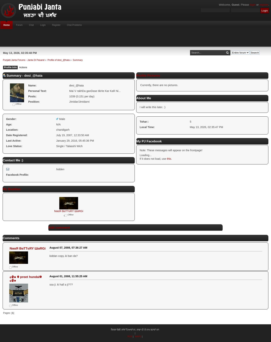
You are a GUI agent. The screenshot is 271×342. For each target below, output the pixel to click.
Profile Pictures (148, 75)
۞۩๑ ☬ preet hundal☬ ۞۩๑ (26, 278)
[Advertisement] (135, 37)
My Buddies (12, 189)
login (253, 4)
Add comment (59, 227)
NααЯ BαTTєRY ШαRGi (68, 211)
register (264, 4)
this (169, 158)
